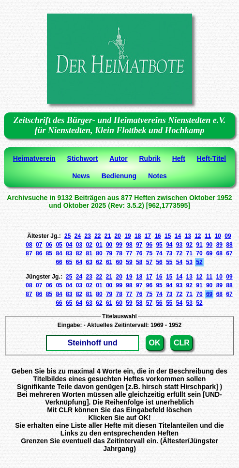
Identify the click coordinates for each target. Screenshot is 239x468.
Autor (118, 158)
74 (159, 253)
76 (139, 253)
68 (219, 253)
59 (129, 262)
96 (149, 244)
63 (89, 262)
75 (149, 253)
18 (137, 236)
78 (119, 253)
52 (199, 262)
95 (159, 244)
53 (189, 262)
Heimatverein (34, 158)
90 (209, 244)
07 (39, 244)
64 (79, 262)
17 (148, 236)
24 (78, 236)
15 (167, 236)
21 (108, 236)
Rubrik (149, 158)
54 (179, 262)
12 (197, 236)
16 (157, 236)
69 (209, 253)
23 (87, 236)
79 (109, 253)
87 (29, 253)
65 (69, 262)
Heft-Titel (211, 158)
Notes (157, 176)
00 (109, 244)
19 (127, 236)
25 (67, 236)
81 (89, 253)
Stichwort (82, 158)
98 (129, 244)
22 (97, 236)
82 (79, 253)
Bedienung (119, 176)
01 (99, 244)
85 (49, 253)
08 (29, 244)
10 (218, 236)
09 (227, 236)
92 (189, 244)
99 (119, 244)
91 (199, 244)
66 (59, 262)
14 (178, 236)
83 (69, 253)
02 (89, 244)
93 (179, 244)
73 (169, 253)
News (81, 176)
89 (219, 244)
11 (208, 236)
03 (79, 244)
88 (229, 244)
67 (229, 253)
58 (139, 262)
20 (118, 236)
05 (59, 244)
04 (69, 244)
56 (159, 262)
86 (39, 253)
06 (49, 244)
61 (109, 262)
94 (169, 244)
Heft (178, 158)
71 (189, 253)
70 (199, 253)
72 (179, 253)
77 (129, 253)
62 (99, 262)
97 (139, 244)
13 (187, 236)
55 (169, 262)
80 (99, 253)
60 (119, 262)
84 (59, 253)
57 (149, 262)
